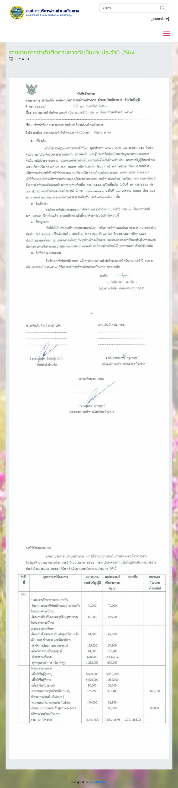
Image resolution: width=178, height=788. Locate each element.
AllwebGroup (98, 782)
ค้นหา (162, 8)
